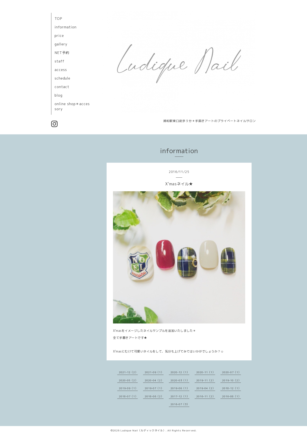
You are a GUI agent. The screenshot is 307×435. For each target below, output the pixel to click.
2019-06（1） (180, 388)
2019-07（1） (154, 388)
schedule (62, 78)
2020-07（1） (231, 372)
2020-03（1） (180, 380)
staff (59, 61)
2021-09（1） (154, 372)
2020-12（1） (180, 372)
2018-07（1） (128, 396)
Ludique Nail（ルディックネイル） (143, 430)
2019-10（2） (231, 380)
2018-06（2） (154, 396)
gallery (61, 44)
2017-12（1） (180, 396)
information (66, 27)
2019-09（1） (128, 388)
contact (62, 86)
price (59, 35)
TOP (58, 18)
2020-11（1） (205, 372)
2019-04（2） (205, 388)
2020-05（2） (128, 380)
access (61, 69)
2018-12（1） (231, 388)
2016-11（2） (205, 396)
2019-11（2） (205, 380)
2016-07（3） (180, 404)
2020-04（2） (154, 380)
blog (58, 95)
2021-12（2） (128, 372)
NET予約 (62, 52)
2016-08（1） (231, 396)
